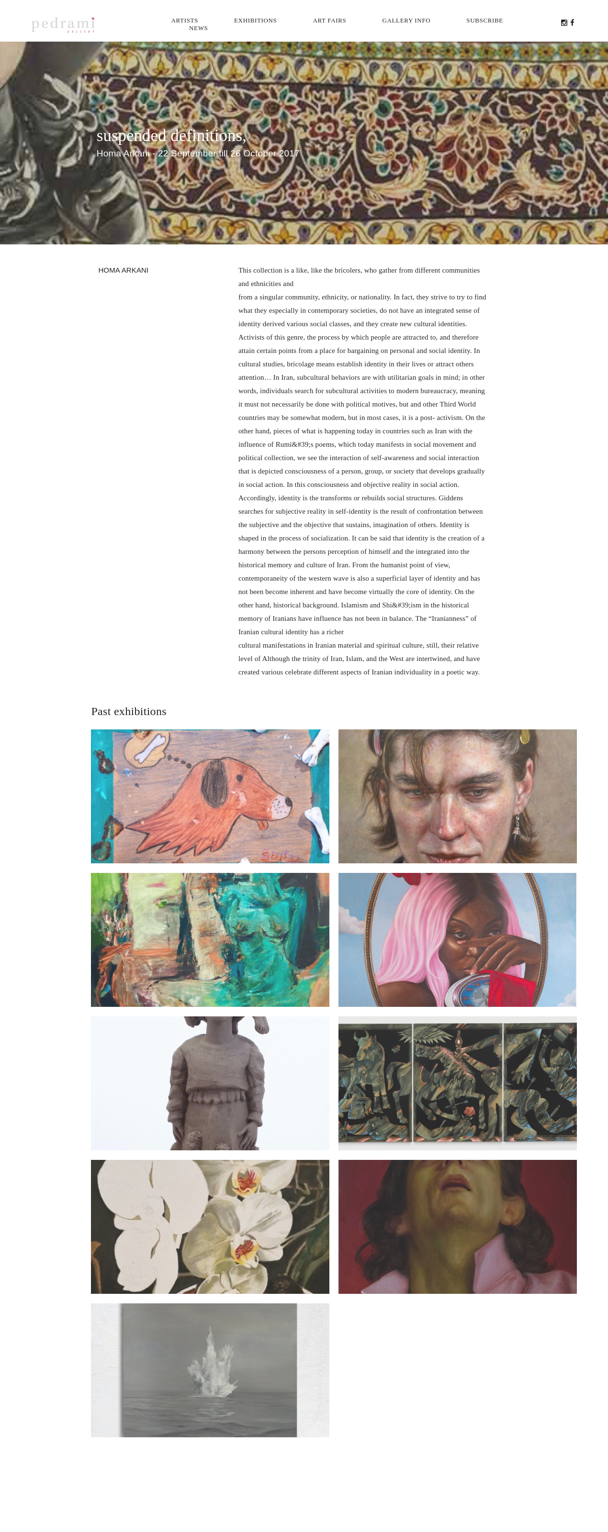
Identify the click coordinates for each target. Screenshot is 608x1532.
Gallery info (406, 20)
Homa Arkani (123, 270)
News (198, 28)
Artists (185, 20)
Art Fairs (329, 20)
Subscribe (484, 20)
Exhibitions (255, 20)
